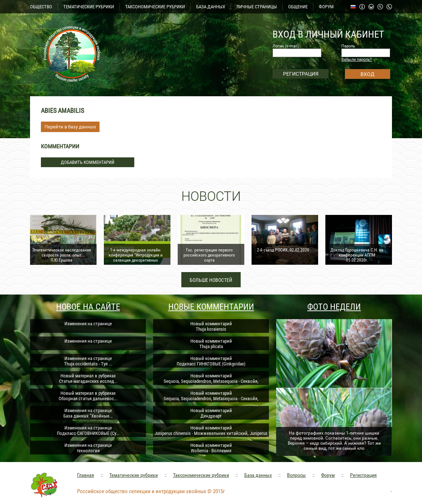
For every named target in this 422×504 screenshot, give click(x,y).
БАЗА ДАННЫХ (210, 6)
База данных (258, 475)
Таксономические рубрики (201, 475)
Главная (85, 475)
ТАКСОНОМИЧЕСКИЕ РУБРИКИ (155, 6)
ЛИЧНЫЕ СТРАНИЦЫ (256, 6)
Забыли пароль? (356, 59)
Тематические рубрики (133, 475)
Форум (328, 475)
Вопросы (296, 475)
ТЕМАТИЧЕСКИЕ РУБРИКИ (88, 6)
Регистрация (363, 475)
